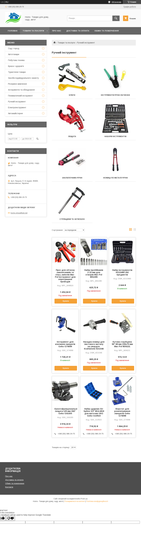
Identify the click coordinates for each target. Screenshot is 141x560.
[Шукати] (116, 18)
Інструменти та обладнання (21, 90)
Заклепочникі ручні (72, 178)
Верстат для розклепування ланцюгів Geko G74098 (122, 412)
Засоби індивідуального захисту (23, 78)
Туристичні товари (17, 72)
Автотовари (13, 54)
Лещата (72, 136)
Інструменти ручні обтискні (115, 95)
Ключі (72, 95)
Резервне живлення (17, 84)
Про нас (56, 31)
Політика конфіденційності (97, 501)
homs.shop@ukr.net (19, 213)
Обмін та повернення (106, 31)
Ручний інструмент (17, 101)
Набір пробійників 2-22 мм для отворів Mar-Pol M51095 (93, 273)
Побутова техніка (16, 60)
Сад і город (13, 48)
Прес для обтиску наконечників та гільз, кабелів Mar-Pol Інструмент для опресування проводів (65, 276)
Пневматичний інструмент (20, 96)
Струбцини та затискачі (72, 219)
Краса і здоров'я (16, 66)
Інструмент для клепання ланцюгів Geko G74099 (65, 344)
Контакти (13, 38)
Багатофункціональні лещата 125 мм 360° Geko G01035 (65, 411)
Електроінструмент (17, 107)
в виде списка (134, 230)
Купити (66, 301)
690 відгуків (116, 2)
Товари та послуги (33, 31)
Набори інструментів (115, 136)
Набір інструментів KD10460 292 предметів (122, 272)
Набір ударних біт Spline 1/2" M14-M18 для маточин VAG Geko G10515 (94, 412)
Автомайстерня (15, 113)
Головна (12, 31)
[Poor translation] (10, 518)
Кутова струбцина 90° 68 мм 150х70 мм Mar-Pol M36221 (122, 344)
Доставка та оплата (77, 31)
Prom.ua (84, 499)
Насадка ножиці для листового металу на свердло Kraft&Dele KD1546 (93, 345)
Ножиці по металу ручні (115, 178)
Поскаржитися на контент (74, 501)
